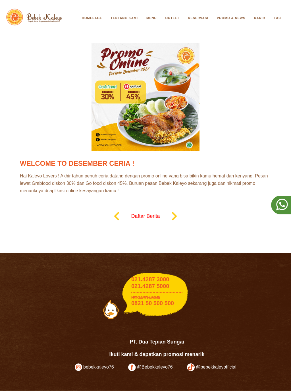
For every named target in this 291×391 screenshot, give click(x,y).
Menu (151, 18)
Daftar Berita (145, 216)
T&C (277, 18)
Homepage (92, 18)
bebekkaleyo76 (94, 367)
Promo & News (231, 18)
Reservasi (198, 18)
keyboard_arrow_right (174, 216)
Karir (259, 18)
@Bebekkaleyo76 (150, 367)
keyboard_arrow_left (116, 216)
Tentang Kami (124, 18)
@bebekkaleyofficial (211, 367)
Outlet (172, 18)
